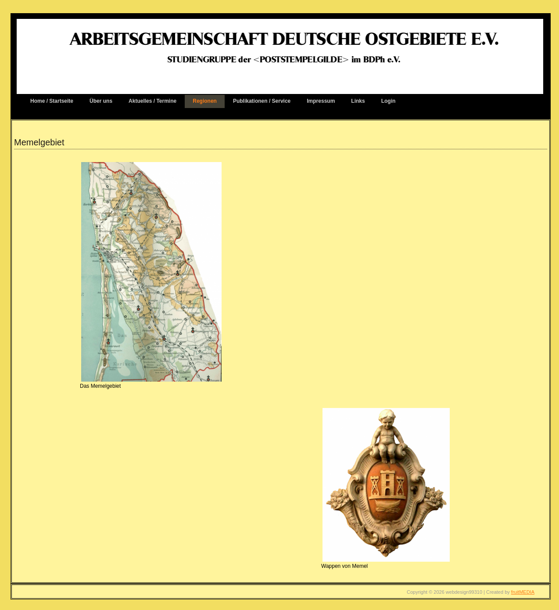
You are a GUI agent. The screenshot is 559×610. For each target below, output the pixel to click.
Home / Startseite (51, 101)
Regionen (205, 101)
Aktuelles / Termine (152, 101)
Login (388, 101)
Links (358, 101)
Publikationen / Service (261, 101)
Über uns (101, 101)
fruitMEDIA (522, 592)
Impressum (321, 101)
